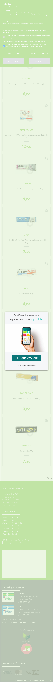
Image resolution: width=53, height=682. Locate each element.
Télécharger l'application (26, 358)
